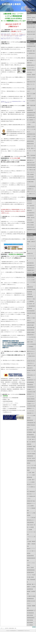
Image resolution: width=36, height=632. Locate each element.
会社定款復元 (29, 203)
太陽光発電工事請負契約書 (31, 314)
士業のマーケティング (31, 191)
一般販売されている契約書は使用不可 (31, 366)
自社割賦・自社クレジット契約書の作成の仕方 (31, 356)
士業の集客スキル (30, 188)
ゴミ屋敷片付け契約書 (31, 596)
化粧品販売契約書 (30, 555)
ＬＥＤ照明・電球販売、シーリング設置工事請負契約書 (31, 475)
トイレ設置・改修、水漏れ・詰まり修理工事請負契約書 (31, 442)
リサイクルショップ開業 (31, 259)
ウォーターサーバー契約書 (31, 533)
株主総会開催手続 (30, 215)
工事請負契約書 (30, 384)
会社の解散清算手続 (30, 212)
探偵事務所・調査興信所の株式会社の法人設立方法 (31, 77)
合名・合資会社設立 (30, 205)
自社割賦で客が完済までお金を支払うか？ (31, 362)
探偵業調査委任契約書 (31, 134)
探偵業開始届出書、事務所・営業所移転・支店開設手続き (31, 60)
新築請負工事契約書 (30, 398)
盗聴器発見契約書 (30, 141)
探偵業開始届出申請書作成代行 (31, 47)
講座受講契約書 (30, 296)
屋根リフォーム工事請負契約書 (31, 514)
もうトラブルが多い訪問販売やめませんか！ (31, 350)
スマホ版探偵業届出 (30, 43)
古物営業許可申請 (30, 236)
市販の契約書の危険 (30, 327)
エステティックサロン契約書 (31, 564)
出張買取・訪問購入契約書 (31, 242)
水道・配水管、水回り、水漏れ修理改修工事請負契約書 (31, 306)
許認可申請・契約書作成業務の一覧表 (31, 18)
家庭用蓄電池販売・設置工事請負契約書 (31, 611)
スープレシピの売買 (30, 279)
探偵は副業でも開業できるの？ (31, 90)
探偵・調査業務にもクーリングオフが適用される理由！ (31, 122)
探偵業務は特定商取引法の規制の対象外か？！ (31, 181)
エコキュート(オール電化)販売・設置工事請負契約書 (31, 468)
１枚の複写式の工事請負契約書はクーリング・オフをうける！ (31, 394)
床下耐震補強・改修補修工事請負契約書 (31, 433)
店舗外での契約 (30, 341)
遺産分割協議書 (30, 622)
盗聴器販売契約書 (30, 143)
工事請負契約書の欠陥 (31, 422)
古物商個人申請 (30, 253)
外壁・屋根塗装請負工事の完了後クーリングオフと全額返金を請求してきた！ (31, 495)
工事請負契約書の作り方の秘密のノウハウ (31, 388)
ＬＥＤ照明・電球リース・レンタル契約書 (31, 481)
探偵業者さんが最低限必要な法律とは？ (31, 159)
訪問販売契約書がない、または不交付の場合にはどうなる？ (31, 337)
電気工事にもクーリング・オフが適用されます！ (31, 487)
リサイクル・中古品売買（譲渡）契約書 (31, 576)
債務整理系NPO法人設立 (31, 230)
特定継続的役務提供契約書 (31, 559)
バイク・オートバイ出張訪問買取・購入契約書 (31, 249)
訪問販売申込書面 (30, 325)
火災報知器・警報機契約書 (31, 607)
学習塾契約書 (29, 294)
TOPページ (29, 15)
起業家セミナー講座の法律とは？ (31, 319)
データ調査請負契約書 (31, 186)
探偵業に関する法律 (30, 162)
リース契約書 (29, 529)
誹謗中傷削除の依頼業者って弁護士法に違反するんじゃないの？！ (31, 170)
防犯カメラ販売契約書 (31, 155)
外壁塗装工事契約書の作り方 (31, 426)
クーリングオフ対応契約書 (31, 283)
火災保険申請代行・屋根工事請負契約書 (31, 381)
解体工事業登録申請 (30, 267)
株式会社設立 (29, 200)
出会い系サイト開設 (30, 272)
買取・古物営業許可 (30, 239)
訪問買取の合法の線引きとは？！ (31, 602)
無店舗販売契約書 (30, 572)
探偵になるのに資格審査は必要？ (31, 94)
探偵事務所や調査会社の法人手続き (31, 71)
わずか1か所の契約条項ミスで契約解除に (31, 345)
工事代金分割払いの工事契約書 (31, 376)
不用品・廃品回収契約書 (31, 580)
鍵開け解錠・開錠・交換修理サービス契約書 (31, 585)
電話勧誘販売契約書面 (31, 289)
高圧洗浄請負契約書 (30, 310)
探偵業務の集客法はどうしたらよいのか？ (31, 66)
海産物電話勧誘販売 (30, 617)
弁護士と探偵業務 (30, 174)
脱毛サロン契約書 (30, 567)
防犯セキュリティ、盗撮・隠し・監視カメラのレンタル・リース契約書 (31, 150)
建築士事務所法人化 (30, 265)
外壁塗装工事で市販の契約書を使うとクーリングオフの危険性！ (31, 503)
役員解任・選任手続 (30, 217)
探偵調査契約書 (30, 110)
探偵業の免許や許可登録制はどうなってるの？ (31, 84)
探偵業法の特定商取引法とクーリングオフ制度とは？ (31, 129)
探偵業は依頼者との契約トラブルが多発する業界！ (31, 101)
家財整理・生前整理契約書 (31, 592)
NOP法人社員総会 (30, 224)
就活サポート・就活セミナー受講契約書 (31, 300)
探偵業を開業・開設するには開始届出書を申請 (31, 53)
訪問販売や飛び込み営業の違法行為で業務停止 (31, 27)
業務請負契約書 (30, 420)
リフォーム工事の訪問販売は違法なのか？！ (31, 518)
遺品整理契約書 (30, 589)
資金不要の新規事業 (30, 277)
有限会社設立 (29, 210)
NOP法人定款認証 (30, 222)
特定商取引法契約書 (30, 332)
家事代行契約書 (30, 615)
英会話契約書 (29, 291)
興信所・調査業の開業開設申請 (31, 106)
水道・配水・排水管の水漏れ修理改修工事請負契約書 (31, 461)
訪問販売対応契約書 (30, 322)
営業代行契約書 (30, 620)
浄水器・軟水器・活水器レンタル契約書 (31, 526)
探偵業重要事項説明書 (31, 112)
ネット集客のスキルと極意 (31, 194)
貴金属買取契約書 (30, 598)
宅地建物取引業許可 (30, 270)
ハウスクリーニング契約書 (31, 538)
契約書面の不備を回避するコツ (31, 371)
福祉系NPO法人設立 (31, 227)
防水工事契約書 (30, 429)
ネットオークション (30, 255)
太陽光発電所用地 (30, 522)
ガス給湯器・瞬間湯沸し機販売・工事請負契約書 (31, 544)
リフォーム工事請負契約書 (31, 509)
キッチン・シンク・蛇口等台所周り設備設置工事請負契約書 (31, 453)
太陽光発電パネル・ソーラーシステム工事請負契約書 (31, 415)
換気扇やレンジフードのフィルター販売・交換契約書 (31, 551)
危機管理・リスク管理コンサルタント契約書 (31, 137)
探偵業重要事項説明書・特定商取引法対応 (31, 116)
